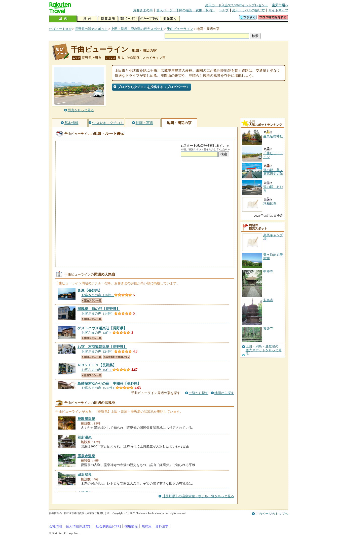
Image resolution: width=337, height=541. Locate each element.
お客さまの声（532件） (99, 388)
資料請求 (161, 526)
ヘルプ (224, 10)
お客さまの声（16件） (98, 295)
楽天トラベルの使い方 (248, 10)
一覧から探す (198, 393)
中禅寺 (268, 271)
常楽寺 (268, 328)
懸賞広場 (108, 18)
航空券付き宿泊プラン (116, 357)
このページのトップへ (271, 514)
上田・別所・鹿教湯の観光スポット (137, 29)
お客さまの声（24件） (98, 351)
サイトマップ (278, 10)
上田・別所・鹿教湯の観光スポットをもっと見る (264, 350)
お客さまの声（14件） (98, 313)
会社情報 (55, 526)
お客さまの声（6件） (97, 370)
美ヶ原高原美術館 (273, 256)
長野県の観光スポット (91, 29)
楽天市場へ (280, 5)
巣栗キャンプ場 (273, 237)
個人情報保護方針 (79, 526)
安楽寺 (268, 300)
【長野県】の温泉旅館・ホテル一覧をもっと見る (198, 496)
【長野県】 (90, 290)
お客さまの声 (143, 10)
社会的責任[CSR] (108, 526)
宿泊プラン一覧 (92, 300)
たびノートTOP (60, 29)
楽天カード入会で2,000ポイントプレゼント (236, 5)
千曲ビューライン (180, 29)
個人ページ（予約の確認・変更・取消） (185, 10)
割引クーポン (129, 18)
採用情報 (131, 526)
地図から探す (224, 393)
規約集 (147, 526)
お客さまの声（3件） (97, 332)
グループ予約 (149, 18)
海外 (87, 18)
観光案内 (170, 18)
